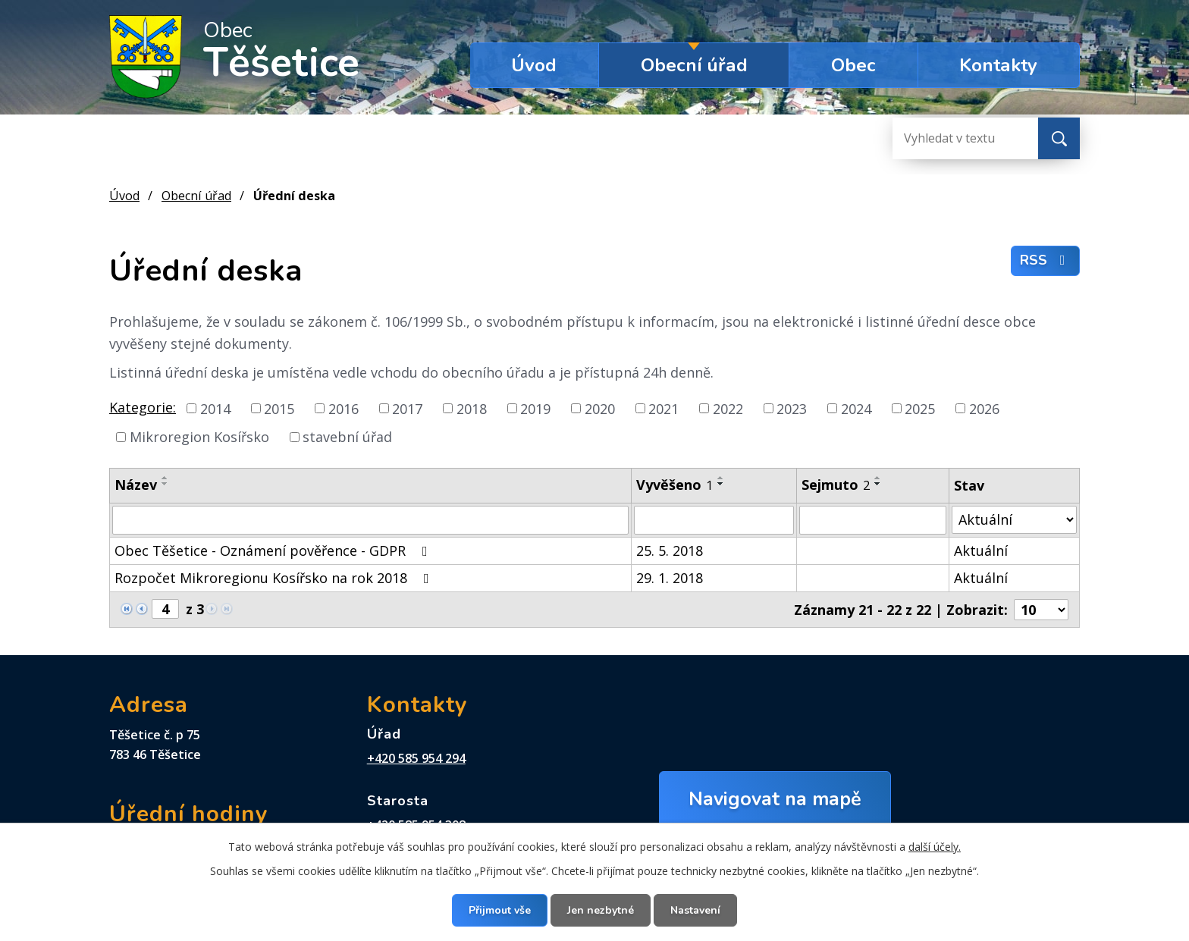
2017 (407, 408)
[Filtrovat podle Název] (370, 520)
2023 (791, 408)
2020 (600, 408)
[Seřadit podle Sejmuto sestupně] (878, 484)
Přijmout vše (500, 910)
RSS (1045, 260)
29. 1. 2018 (669, 578)
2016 (343, 408)
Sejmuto (836, 484)
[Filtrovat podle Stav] (1014, 520)
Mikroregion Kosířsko (199, 437)
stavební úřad (347, 437)
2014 (215, 408)
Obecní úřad (694, 65)
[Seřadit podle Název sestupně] (165, 484)
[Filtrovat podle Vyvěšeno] (714, 520)
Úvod (534, 65)
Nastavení (695, 910)
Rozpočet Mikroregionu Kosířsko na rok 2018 (275, 578)
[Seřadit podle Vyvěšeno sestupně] (721, 484)
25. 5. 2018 (669, 550)
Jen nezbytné (600, 910)
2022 (728, 408)
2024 (856, 408)
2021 (663, 408)
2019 (535, 408)
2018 (471, 408)
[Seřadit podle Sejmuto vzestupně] (878, 478)
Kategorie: (142, 407)
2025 (920, 408)
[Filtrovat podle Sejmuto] (872, 520)
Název (136, 484)
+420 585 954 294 (416, 758)
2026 (984, 408)
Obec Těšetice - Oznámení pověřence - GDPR (274, 550)
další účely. (934, 846)
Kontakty (998, 65)
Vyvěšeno (674, 484)
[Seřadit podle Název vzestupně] (165, 478)
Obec (853, 65)
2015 (279, 408)
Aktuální (981, 550)
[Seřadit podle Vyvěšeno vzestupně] (721, 478)
